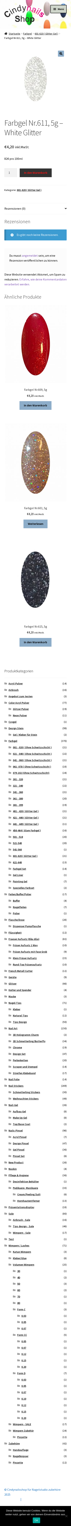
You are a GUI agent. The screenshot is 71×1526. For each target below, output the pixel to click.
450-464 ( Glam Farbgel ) (27, 830)
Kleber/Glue (20, 1258)
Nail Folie (14, 1079)
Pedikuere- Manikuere (25, 1188)
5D (18, 1283)
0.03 (23, 1315)
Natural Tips (20, 1015)
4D (18, 1277)
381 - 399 (18, 805)
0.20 (23, 1366)
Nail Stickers (16, 1085)
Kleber (16, 1009)
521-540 (17, 843)
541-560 (17, 849)
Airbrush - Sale (21, 1220)
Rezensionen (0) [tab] (14, 208)
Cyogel (12, 722)
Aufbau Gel (19, 1111)
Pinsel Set (19, 1156)
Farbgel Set (19, 868)
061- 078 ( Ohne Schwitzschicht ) (32, 766)
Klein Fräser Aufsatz (25, 958)
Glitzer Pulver (21, 709)
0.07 (23, 1328)
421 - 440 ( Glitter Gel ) (26, 817)
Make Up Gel (20, 1117)
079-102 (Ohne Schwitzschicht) (31, 773)
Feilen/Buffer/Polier (20, 894)
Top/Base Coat (21, 1124)
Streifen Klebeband (24, 1073)
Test (11, 1239)
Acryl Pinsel (20, 1137)
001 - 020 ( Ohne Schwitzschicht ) (32, 747)
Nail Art (13, 1028)
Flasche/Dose (16, 919)
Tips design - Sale (23, 1226)
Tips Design (20, 1022)
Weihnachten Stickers (26, 1098)
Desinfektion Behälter (26, 1181)
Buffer (16, 900)
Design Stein (16, 728)
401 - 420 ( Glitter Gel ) (26, 811)
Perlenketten (20, 1060)
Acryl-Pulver (16, 683)
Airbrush (14, 690)
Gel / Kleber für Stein (25, 734)
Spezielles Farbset (23, 888)
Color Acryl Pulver (19, 702)
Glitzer (12, 983)
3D (18, 1271)
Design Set (19, 1054)
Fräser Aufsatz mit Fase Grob (30, 951)
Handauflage (20, 1450)
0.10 (23, 1398)
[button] (61, 54)
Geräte (12, 977)
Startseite (14, 33)
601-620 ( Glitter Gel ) (46, 33)
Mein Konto (12, 1499)
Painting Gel (20, 881)
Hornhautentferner (28, 1200)
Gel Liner (18, 875)
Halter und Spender (20, 990)
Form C (21, 1309)
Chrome (17, 1047)
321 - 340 (18, 785)
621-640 (17, 862)
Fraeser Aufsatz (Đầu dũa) (24, 939)
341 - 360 (18, 792)
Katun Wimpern (22, 1251)
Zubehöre (14, 1443)
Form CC (22, 1335)
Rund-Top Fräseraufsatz (27, 964)
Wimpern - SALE (22, 1424)
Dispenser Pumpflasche (27, 926)
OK (36, 1520)
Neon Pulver (20, 715)
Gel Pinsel (18, 1149)
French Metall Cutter (21, 971)
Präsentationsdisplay (21, 1207)
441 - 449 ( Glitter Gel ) (26, 824)
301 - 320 (18, 779)
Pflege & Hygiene (19, 1175)
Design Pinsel (21, 1143)
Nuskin (13, 1169)
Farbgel (27, 33)
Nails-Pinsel (16, 1130)
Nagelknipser (20, 1456)
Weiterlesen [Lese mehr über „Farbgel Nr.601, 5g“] (35, 524)
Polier (16, 913)
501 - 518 (18, 837)
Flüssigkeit (15, 932)
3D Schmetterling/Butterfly (29, 1041)
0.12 (23, 1354)
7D (18, 1296)
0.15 (23, 1360)
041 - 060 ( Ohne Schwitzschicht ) (32, 760)
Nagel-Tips (15, 1003)
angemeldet (30, 255)
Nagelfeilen (20, 907)
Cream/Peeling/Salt (29, 1194)
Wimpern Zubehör (23, 1430)
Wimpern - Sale (21, 1232)
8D (18, 1303)
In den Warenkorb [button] (35, 405)
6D (18, 1290)
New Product (16, 1162)
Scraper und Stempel (25, 1066)
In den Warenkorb (35, 173)
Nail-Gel (13, 1105)
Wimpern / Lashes (19, 1245)
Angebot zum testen (21, 696)
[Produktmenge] (10, 172)
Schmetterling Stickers (26, 1092)
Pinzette (22, 1437)
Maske (12, 996)
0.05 (23, 1322)
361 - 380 (18, 798)
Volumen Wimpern (23, 1264)
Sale (11, 1213)
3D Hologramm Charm (26, 1034)
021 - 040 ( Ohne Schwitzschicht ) (32, 753)
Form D (21, 1373)
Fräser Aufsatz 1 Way (25, 945)
